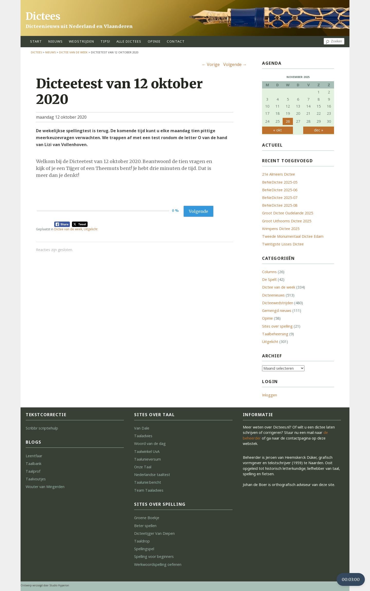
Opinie (267, 318)
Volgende (235, 64)
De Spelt (269, 279)
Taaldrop (142, 541)
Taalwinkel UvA (147, 451)
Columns (269, 271)
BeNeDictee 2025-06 (279, 189)
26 (288, 121)
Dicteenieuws (273, 295)
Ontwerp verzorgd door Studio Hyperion (45, 585)
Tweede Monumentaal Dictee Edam (292, 236)
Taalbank (33, 463)
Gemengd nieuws (276, 310)
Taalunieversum (147, 459)
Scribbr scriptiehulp (42, 428)
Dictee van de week (73, 52)
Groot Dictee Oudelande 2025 (287, 213)
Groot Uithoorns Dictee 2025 (286, 220)
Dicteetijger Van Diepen (154, 533)
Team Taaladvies (148, 490)
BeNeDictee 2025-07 (279, 197)
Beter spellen (145, 525)
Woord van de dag (150, 443)
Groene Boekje (146, 517)
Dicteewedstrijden (277, 302)
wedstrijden (81, 41)
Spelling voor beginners (154, 556)
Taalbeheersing (275, 333)
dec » (318, 130)
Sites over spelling (277, 326)
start (36, 41)
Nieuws (55, 41)
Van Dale (141, 428)
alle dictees (128, 41)
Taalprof (33, 471)
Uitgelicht (90, 229)
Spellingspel (144, 548)
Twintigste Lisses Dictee (283, 244)
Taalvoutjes (36, 478)
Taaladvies (143, 435)
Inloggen (269, 395)
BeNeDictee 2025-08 (279, 205)
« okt (277, 130)
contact (176, 41)
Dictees (43, 16)
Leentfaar (34, 455)
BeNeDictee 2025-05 (279, 182)
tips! (105, 41)
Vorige (211, 64)
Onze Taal (142, 466)
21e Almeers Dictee (278, 174)
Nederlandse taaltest (152, 474)
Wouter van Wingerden (45, 486)
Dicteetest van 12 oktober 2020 (119, 91)
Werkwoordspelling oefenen (157, 564)
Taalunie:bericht (147, 482)
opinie (154, 41)
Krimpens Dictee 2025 (280, 228)
